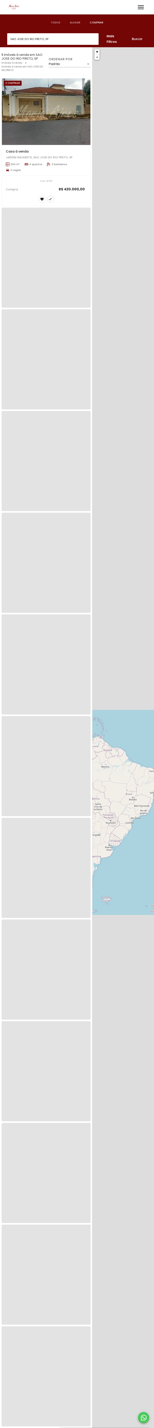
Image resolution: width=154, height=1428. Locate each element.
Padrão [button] (54, 64)
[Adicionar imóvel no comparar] (50, 199)
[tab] (55, 22)
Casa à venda (17, 151)
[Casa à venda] (46, 111)
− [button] (97, 57)
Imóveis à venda (12, 62)
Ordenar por (61, 59)
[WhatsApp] (143, 1417)
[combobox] (53, 39)
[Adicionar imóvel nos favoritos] (42, 199)
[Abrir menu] (140, 7)
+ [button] (97, 51)
